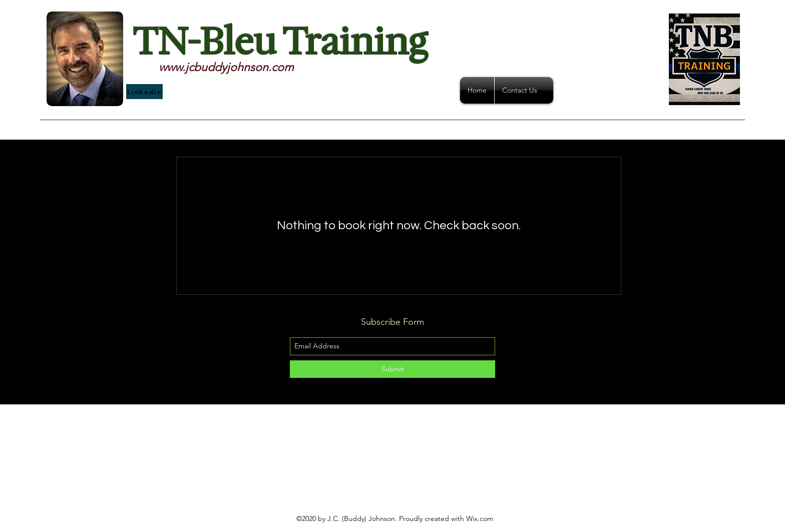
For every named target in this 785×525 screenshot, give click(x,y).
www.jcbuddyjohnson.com (226, 67)
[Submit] (392, 369)
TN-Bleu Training (280, 42)
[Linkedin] (144, 91)
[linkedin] (392, 468)
